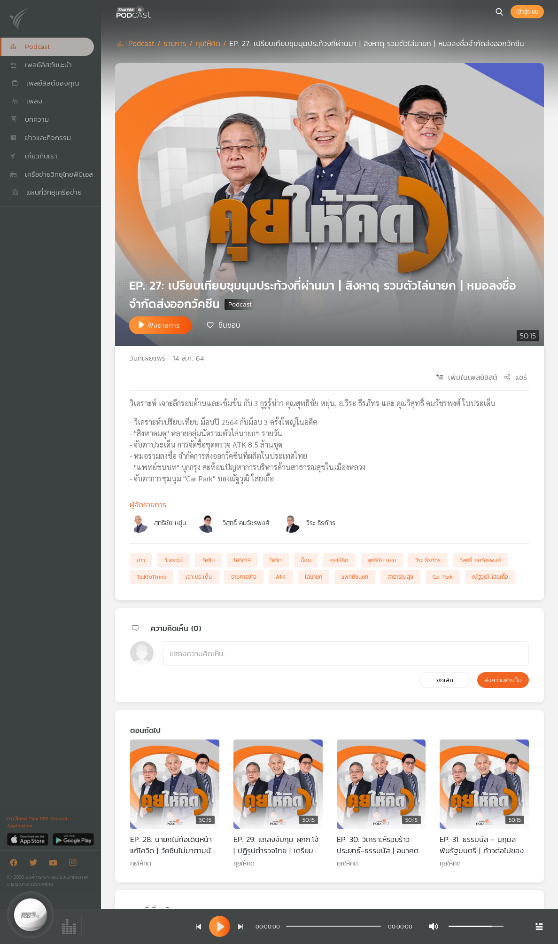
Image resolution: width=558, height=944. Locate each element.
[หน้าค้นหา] (499, 12)
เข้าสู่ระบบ (527, 12)
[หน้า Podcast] (152, 10)
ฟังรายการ (164, 325)
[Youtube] (55, 864)
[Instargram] (75, 864)
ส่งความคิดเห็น (503, 680)
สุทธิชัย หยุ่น (170, 523)
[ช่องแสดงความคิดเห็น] (346, 653)
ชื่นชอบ (229, 324)
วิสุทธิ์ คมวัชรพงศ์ (246, 523)
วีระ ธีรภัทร (320, 523)
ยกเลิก (444, 680)
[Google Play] (73, 838)
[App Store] (28, 838)
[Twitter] (36, 864)
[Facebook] (16, 864)
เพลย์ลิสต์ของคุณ (44, 83)
